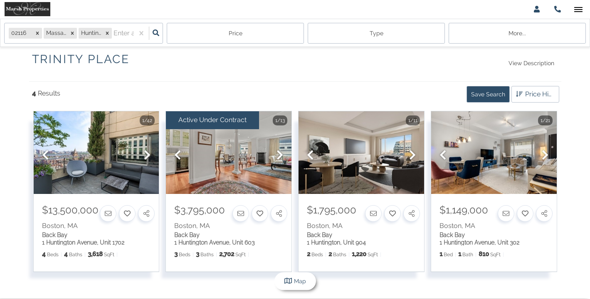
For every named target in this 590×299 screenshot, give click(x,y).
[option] (96, 153)
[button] (37, 33)
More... (517, 33)
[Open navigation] (578, 9)
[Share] (146, 213)
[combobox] (114, 33)
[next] (147, 155)
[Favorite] (127, 213)
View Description (531, 63)
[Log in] (536, 9)
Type (376, 33)
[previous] (45, 155)
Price (235, 33)
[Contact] (108, 213)
